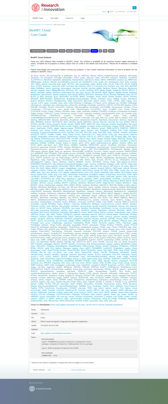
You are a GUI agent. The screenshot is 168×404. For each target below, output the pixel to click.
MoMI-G (119, 200)
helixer (87, 160)
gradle (103, 153)
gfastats (127, 149)
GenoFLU (34, 147)
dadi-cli (118, 118)
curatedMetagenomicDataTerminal (44, 118)
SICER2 (86, 261)
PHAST (85, 225)
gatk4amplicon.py (104, 143)
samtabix (55, 254)
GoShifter (96, 153)
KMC (65, 175)
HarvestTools (67, 160)
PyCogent (118, 235)
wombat (78, 301)
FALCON (79, 132)
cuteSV (77, 118)
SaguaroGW (86, 252)
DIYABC (42, 124)
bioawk (125, 92)
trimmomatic (36, 290)
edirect (128, 126)
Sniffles (134, 265)
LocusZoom (126, 179)
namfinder (75, 206)
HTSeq (106, 162)
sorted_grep (78, 269)
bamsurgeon (66, 88)
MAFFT (65, 183)
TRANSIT (73, 288)
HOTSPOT (96, 162)
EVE (120, 130)
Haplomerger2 (121, 158)
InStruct (60, 170)
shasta (134, 259)
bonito (98, 97)
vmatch (127, 297)
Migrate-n (118, 193)
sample (134, 252)
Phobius (110, 225)
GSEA (103, 156)
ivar (135, 170)
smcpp (126, 263)
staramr (96, 273)
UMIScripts (42, 292)
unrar (76, 292)
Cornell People (132, 11)
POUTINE (97, 231)
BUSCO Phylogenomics (56, 101)
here (32, 66)
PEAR (87, 223)
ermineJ (90, 130)
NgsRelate (102, 210)
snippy (33, 267)
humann (93, 164)
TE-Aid (48, 284)
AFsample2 (67, 78)
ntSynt (96, 212)
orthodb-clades (112, 214)
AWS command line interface (73, 86)
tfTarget (34, 286)
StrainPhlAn (43, 276)
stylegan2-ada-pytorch (128, 276)
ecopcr (98, 126)
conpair (74, 114)
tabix (135, 280)
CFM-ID (109, 105)
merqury (73, 189)
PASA (126, 219)
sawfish (90, 254)
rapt (73, 242)
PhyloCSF (35, 227)
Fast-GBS (102, 132)
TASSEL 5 (119, 282)
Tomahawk (97, 286)
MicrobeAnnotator (84, 193)
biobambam (35, 95)
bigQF (105, 92)
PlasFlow (64, 229)
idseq (126, 166)
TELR (72, 284)
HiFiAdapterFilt (37, 162)
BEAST (125, 90)
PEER (94, 223)
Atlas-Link (119, 84)
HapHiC (99, 158)
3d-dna (42, 76)
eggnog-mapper (67, 128)
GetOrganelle (116, 149)
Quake (64, 240)
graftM (117, 153)
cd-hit (104, 103)
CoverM (128, 114)
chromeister (94, 107)
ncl (37, 208)
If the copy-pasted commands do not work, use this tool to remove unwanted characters (86, 305)
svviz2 (55, 280)
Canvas (34, 103)
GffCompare (36, 151)
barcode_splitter (95, 88)
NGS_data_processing (40, 210)
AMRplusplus (36, 82)
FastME (51, 134)
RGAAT (40, 248)
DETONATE (57, 122)
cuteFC (71, 118)
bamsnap (56, 88)
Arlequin (133, 82)
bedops (49, 92)
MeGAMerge (132, 187)
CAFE (109, 101)
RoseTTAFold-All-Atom (57, 250)
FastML (58, 134)
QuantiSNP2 (83, 240)
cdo (117, 103)
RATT (89, 242)
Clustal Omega (130, 109)
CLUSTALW (35, 111)
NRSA (90, 212)
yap (115, 301)
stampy (82, 273)
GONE (88, 153)
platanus (72, 229)
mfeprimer (61, 193)
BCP (96, 90)
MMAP (116, 198)
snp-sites (41, 267)
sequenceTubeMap (64, 259)
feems (107, 137)
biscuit (106, 95)
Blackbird (121, 95)
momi (112, 200)
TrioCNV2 (60, 290)
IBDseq (86, 166)
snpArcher (50, 267)
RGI (52, 248)
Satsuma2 (82, 254)
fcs (95, 137)
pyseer (102, 238)
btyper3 (34, 101)
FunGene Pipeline (111, 141)
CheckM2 (42, 107)
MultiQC (67, 204)
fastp (65, 134)
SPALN (115, 269)
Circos (134, 107)
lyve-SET (98, 181)
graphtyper (35, 156)
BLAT (56, 97)
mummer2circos (107, 204)
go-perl (72, 153)
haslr (76, 160)
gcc (135, 143)
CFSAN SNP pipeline (122, 105)
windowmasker (37, 301)
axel (122, 86)
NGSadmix (55, 210)
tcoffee (41, 284)
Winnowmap (53, 301)
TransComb (49, 288)
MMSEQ (124, 198)
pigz (129, 227)
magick (118, 183)
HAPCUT (75, 158)
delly (32, 122)
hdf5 (81, 160)
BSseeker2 (132, 99)
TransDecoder (61, 288)
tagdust (42, 282)
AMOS (103, 80)
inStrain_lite (51, 170)
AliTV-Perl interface (109, 78)
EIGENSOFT (80, 128)
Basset (114, 88)
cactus (103, 101)
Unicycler (51, 292)
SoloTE (47, 269)
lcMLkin (77, 177)
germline (75, 149)
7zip (75, 76)
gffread (45, 151)
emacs (102, 128)
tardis (85, 282)
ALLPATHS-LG (37, 80)
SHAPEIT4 (116, 259)
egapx (56, 128)
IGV (37, 168)
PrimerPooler (68, 233)
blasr (128, 95)
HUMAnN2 (101, 164)
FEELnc (101, 137)
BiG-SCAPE (96, 92)
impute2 (93, 168)
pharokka (66, 225)
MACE (122, 181)
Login (83, 18)
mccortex (61, 187)
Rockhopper (35, 250)
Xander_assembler (90, 301)
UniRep (59, 292)
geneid (103, 145)
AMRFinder (132, 80)
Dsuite (33, 126)
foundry (40, 141)
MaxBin (34, 187)
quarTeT (92, 240)
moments (104, 200)
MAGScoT (127, 183)
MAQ (66, 185)
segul (83, 257)
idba (91, 166)
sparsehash (132, 269)
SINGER (47, 263)
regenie (109, 244)
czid (92, 118)
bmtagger (90, 97)
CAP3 (40, 103)
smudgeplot (60, 265)
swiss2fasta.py (115, 280)
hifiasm (47, 162)
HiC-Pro (108, 160)
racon (33, 242)
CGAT (134, 105)
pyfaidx (134, 235)
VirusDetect (88, 297)
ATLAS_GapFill (130, 84)
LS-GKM (58, 181)
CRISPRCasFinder (38, 116)
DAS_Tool (133, 118)
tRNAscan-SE (71, 290)
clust (120, 109)
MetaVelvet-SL (120, 191)
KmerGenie (83, 175)
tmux (89, 286)
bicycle (88, 92)
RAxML (101, 242)
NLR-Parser (44, 212)
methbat (34, 193)
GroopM (96, 156)
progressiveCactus (116, 233)
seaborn (56, 257)
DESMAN (39, 122)
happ (43, 160)
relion (33, 246)
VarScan (34, 294)
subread (34, 278)
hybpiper (110, 164)
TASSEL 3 (99, 282)
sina (41, 263)
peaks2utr (68, 223)
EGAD (49, 128)
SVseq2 (34, 280)
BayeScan (122, 88)
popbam (34, 231)
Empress (34, 130)
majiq (134, 183)
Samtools (64, 254)
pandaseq (133, 217)
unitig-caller (68, 292)
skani (82, 263)
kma (60, 175)
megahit (122, 187)
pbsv (130, 221)
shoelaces (41, 261)
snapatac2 (95, 265)
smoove (133, 263)
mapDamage (49, 185)
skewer (95, 263)
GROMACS (87, 156)
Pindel (33, 229)
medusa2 (114, 187)
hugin (86, 164)
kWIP (135, 175)
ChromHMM (105, 107)
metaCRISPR (36, 191)
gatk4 (93, 143)
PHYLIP (134, 225)
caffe (123, 101)
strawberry (53, 276)
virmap (71, 297)
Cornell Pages (121, 11)
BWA (70, 101)
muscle (118, 204)
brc (42, 24)
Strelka (61, 276)
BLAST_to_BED (37, 97)
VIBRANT (34, 297)
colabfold (94, 111)
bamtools (76, 88)
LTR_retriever (68, 181)
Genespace (132, 145)
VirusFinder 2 (99, 297)
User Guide (54, 18)
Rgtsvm (58, 248)
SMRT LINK (49, 265)
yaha (106, 301)
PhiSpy (103, 225)
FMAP (33, 141)
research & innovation (35, 24)
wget (66, 299)
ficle (129, 137)
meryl (80, 189)
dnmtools (56, 124)
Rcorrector (132, 242)
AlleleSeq (123, 78)
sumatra (42, 278)
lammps (44, 177)
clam (60, 109)
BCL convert (80, 90)
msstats (44, 204)
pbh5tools (86, 221)
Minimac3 (44, 196)
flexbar (100, 139)
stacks (54, 273)
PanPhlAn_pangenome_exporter (77, 219)
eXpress (70, 132)
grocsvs (78, 156)
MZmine (54, 206)
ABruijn (93, 76)
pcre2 (48, 223)
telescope (65, 284)
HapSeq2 (50, 160)
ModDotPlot (61, 200)
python (120, 238)
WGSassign (96, 299)
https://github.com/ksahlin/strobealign (68, 164)
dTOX (39, 126)
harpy (58, 160)
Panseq (95, 219)
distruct (134, 122)
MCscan (74, 187)
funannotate (97, 141)
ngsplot (94, 210)
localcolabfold (105, 179)
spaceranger (98, 269)
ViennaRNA (51, 297)
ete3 (96, 130)
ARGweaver (114, 82)
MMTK (33, 200)
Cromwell (78, 116)
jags (38, 172)
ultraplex (113, 290)
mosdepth (57, 202)
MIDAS (104, 193)
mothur (65, 202)
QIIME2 (50, 240)
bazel (48, 90)
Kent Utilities (126, 172)
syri (130, 280)
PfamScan (127, 223)
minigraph (35, 196)
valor (96, 292)
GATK (87, 143)
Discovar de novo (115, 122)
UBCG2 (96, 290)
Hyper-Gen (132, 164)
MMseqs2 (133, 198)
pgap (135, 223)
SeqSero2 (35, 259)
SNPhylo (77, 267)
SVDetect (124, 278)
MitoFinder (44, 198)
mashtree (86, 185)
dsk (130, 124)
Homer (87, 162)
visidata (109, 297)
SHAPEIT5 (126, 259)
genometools (131, 147)
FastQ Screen (74, 134)
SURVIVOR (83, 278)
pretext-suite (132, 231)
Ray (115, 242)
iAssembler (63, 166)
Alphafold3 (56, 80)
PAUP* (33, 221)
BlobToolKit (64, 97)
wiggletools (132, 299)
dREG (83, 124)
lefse (125, 177)
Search (104, 11)
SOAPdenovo (113, 267)
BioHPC (111, 11)
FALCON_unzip (90, 132)
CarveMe (53, 103)
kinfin (50, 175)
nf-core (115, 208)
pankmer (49, 219)
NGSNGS (85, 210)
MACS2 (43, 183)
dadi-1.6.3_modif (107, 118)
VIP (58, 297)
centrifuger (91, 105)
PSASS (74, 235)
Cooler (80, 114)
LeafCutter (110, 177)
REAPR (64, 244)
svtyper (48, 280)
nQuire (84, 212)
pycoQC (126, 235)
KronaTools (121, 175)
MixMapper (84, 198)
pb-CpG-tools (61, 221)
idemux (106, 166)
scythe (48, 257)
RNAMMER (97, 248)
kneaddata (93, 175)
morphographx (46, 202)
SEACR (64, 257)
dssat (134, 124)
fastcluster (133, 132)
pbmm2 (107, 221)
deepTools (103, 120)
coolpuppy (88, 114)
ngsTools (111, 210)
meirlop (41, 189)
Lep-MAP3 (35, 179)
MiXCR (75, 198)
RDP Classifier (36, 244)
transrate (82, 288)
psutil (86, 235)
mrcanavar (81, 202)
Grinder (71, 156)
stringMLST (69, 276)
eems (33, 128)
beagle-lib (117, 90)
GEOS (67, 149)
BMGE (82, 97)
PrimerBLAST (56, 233)
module (96, 200)
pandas (125, 217)
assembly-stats (55, 84)
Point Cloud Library (129, 229)
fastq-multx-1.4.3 (88, 134)
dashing (34, 120)
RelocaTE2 (40, 246)
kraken (101, 175)
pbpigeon (115, 221)
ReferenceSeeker (98, 244)
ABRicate (85, 76)
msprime (117, 202)
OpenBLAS (67, 214)
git (61, 151)
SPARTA (34, 271)
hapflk (92, 158)
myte (48, 206)
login (49, 370)
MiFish (110, 193)
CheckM (34, 107)
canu (135, 101)
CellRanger (132, 103)
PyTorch (127, 238)
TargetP (91, 282)
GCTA (33, 145)
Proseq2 (34, 235)
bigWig (118, 92)
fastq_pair (113, 134)
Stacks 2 (62, 273)
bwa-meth (88, 101)
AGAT (76, 78)
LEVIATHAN (46, 179)
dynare (62, 126)
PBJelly (95, 221)
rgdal (47, 248)
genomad (44, 147)
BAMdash (40, 88)
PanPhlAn (59, 219)
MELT (47, 189)
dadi (97, 118)
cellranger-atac (49, 105)
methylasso (51, 193)
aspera (44, 84)
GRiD (59, 156)
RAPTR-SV (81, 242)
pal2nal (86, 217)
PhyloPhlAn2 (74, 227)
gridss (64, 156)
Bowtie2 (118, 97)
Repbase (50, 246)
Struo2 (115, 276)
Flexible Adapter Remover (114, 139)
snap (78, 265)
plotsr (105, 229)
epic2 (83, 130)
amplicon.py (122, 80)
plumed (111, 229)
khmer (33, 175)
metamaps (47, 191)
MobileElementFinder (46, 200)
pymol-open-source (60, 238)
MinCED (133, 193)
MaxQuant (42, 187)
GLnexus (97, 151)
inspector (34, 170)
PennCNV (103, 223)
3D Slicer (34, 76)
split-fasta (71, 271)
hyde (117, 164)
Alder (97, 78)
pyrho (91, 238)
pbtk (135, 221)
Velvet (113, 294)
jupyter (97, 172)
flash (88, 139)
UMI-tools (128, 290)
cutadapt (63, 118)
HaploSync (35, 160)
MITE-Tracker (131, 196)
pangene (41, 219)
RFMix (33, 248)
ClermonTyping (82, 109)
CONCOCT (48, 114)
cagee (128, 101)
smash (120, 263)
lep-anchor (132, 177)
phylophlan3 (86, 227)
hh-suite (100, 160)
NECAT (42, 208)
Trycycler (81, 290)
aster (64, 84)
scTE (41, 257)
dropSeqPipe (122, 124)
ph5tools (44, 225)
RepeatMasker (61, 246)
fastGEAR (35, 134)
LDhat (102, 177)
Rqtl (105, 250)
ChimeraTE (60, 107)
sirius (68, 263)
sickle (94, 261)
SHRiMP (78, 261)
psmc (80, 235)
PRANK (114, 231)
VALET (90, 292)
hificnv (54, 162)
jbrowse (54, 172)
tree (95, 288)
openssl (94, 214)
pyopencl (72, 238)
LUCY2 (83, 181)
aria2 (122, 82)
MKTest (93, 198)
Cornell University (36, 8)
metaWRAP (132, 191)
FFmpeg (118, 137)
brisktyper (102, 99)
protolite (66, 235)
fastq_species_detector (127, 134)
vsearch (34, 299)
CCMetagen (87, 103)
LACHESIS (35, 177)
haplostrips (132, 158)
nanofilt (95, 206)
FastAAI (116, 132)
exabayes (133, 130)
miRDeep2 (85, 196)
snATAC (121, 265)
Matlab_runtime (124, 185)
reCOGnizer (80, 244)
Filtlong (37, 139)
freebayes (83, 141)
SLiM (101, 263)
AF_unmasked (46, 78)
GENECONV (94, 145)
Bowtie (111, 97)
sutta (92, 278)
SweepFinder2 (92, 280)
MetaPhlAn (81, 191)
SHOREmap (58, 261)
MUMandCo (86, 204)
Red (88, 244)
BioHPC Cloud (38, 18)
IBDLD (72, 166)
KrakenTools (111, 175)
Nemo (49, 208)
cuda (124, 116)
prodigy (93, 233)
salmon (96, 252)
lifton (63, 179)
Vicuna (42, 297)
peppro (111, 223)
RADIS (52, 242)
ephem (76, 130)
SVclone (115, 278)
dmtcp (48, 124)
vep (118, 294)
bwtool (96, 101)
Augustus (47, 86)
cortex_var (119, 114)
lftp (53, 179)
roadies (128, 248)
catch (60, 103)
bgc (77, 92)
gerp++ (84, 149)
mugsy (59, 204)
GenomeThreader (118, 147)
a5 (79, 76)
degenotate (132, 120)
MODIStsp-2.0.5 (84, 200)
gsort (109, 156)
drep (98, 124)
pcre (42, 223)
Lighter (80, 179)
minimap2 (63, 196)
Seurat (75, 259)
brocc (109, 99)
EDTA (134, 126)
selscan (112, 257)
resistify (105, 246)
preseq (122, 231)
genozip (52, 149)
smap (114, 263)
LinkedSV (88, 179)
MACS (128, 181)
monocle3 (34, 202)
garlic (81, 143)
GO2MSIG (80, 153)
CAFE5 (116, 101)
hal (57, 158)
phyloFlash (44, 227)
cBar (65, 103)
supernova (51, 278)
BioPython (90, 95)
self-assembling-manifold (97, 257)
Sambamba (113, 252)
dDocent (55, 120)
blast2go (48, 97)
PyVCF (134, 238)
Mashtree (95, 185)
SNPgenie (68, 267)
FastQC (34, 137)
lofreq (134, 179)
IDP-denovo (115, 166)
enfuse (47, 130)
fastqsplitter (42, 137)
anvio (95, 82)
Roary (134, 248)
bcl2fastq (90, 90)
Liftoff (58, 179)
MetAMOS (57, 191)
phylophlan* (63, 227)
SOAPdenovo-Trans (129, 267)
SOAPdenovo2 (37, 269)
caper (46, 103)
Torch (112, 286)
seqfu (119, 257)
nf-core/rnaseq (125, 208)
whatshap (122, 299)
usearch (82, 292)
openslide (86, 214)
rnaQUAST (107, 248)
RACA (134, 240)
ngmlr (134, 208)
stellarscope (124, 273)
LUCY (77, 181)
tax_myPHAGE (131, 282)
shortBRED (68, 261)
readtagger (48, 244)
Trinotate (51, 290)
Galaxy (58, 143)
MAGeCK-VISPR (94, 183)
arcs (106, 82)
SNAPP (104, 265)
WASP (51, 299)
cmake (50, 111)
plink (88, 229)
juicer (87, 172)
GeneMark (112, 145)
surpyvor (73, 278)
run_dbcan (57, 252)
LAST (65, 177)
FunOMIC (124, 141)
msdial (98, 202)
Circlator (127, 107)
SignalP (107, 261)
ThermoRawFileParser (68, 286)
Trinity (44, 290)
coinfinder (86, 111)
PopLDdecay (57, 231)
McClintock (52, 187)
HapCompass (64, 158)
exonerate (35, 132)
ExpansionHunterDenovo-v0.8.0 (53, 132)
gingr (57, 151)
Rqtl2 (110, 250)
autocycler (56, 86)
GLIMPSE (89, 151)
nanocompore (85, 206)
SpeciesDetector (47, 271)
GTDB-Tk (116, 156)
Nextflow (84, 208)
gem (55, 145)
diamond (72, 122)
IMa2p (47, 168)
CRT (99, 116)
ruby (49, 252)
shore (48, 261)
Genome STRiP (55, 147)
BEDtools (57, 92)
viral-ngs (64, 297)
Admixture (35, 78)
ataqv (93, 84)
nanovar (121, 206)
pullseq (93, 235)
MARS (72, 185)
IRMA (116, 170)
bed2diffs (41, 92)
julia (91, 172)
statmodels (113, 273)
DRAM (77, 124)
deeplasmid (85, 120)
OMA (53, 214)
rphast (99, 250)
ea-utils (69, 126)
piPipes (40, 229)
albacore (90, 78)
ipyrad (96, 170)
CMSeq (57, 111)
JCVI (60, 172)
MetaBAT (87, 189)
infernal (126, 168)
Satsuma (73, 254)
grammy (124, 153)
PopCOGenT (44, 231)
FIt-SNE (75, 139)
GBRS (130, 143)
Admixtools (132, 76)
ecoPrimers (106, 126)
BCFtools (70, 90)
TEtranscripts (109, 284)
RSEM (126, 250)
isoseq (122, 170)
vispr (115, 297)
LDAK (83, 177)
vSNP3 (41, 299)
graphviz (43, 156)
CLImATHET (96, 109)
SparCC (123, 269)
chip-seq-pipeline (81, 107)
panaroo (117, 217)
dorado (70, 124)
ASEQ (37, 84)
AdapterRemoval (111, 76)
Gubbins (133, 156)
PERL (118, 223)
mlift (99, 198)
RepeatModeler (75, 246)
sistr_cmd (75, 263)
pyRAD (85, 238)
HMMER (79, 162)
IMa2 (42, 168)
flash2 (93, 139)
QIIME (43, 240)
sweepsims (103, 280)
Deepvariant (113, 120)
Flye (135, 139)
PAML (101, 217)
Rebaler (72, 244)
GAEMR (51, 143)
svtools (41, 280)
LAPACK (52, 177)
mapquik (59, 185)
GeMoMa (83, 145)
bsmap (123, 99)
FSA (89, 141)
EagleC (76, 126)
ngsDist (64, 210)
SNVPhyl (94, 267)
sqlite (90, 271)
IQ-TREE (104, 170)
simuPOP (133, 261)
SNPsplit (85, 267)
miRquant (102, 196)
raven (95, 242)
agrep (82, 78)
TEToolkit (98, 284)
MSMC (110, 202)
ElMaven (94, 128)
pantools (103, 219)
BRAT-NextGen (46, 99)
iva (131, 170)
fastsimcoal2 (53, 137)
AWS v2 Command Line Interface (101, 86)
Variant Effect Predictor (127, 292)
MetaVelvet (108, 191)
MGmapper (71, 193)
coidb (78, 111)
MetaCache (121, 189)
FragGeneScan (50, 141)
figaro (134, 137)
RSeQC (134, 250)
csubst (116, 116)
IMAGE (55, 168)
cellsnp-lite (73, 105)
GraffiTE (110, 153)
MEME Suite (56, 189)
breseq (93, 99)
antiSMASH (87, 82)
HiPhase (62, 162)
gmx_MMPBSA (37, 153)
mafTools (73, 183)
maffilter (57, 183)
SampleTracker (37, 254)
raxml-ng (109, 242)
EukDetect (104, 130)
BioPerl (82, 95)
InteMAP (77, 170)
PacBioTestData (60, 217)
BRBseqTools (59, 99)
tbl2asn (34, 284)
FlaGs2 (82, 139)
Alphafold (47, 80)
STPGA (34, 276)
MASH (78, 185)
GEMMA (74, 145)
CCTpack (97, 103)
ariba (127, 82)
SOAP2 (103, 267)
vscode (134, 297)
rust (65, 252)
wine (45, 301)
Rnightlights (118, 248)
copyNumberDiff (107, 114)
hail (53, 158)
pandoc (34, 219)
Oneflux (59, 214)
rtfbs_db (42, 252)
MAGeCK (82, 183)
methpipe (42, 193)
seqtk (42, 259)
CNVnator (65, 111)
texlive (118, 284)
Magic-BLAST (108, 183)
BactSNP (133, 86)
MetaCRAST (132, 189)
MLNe (105, 198)
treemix (108, 288)
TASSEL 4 (109, 282)
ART (32, 84)
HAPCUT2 (84, 158)
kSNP (129, 175)
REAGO (56, 244)
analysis (45, 82)
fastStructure (72, 137)
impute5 (101, 168)
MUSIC (125, 204)
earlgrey (83, 126)
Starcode (103, 273)
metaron (98, 191)
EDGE (121, 126)
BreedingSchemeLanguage (78, 99)
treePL (115, 288)
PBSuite (123, 221)
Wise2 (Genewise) (67, 301)
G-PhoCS (133, 141)
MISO (110, 196)
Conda (56, 114)
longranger (43, 181)
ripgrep (75, 248)
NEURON (66, 208)
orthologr (133, 214)
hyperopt (34, 166)
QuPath (125, 240)
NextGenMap (94, 208)
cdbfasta (111, 103)
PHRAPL (119, 225)
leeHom (119, 177)
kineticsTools (42, 175)
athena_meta (102, 84)
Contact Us (69, 18)
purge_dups (102, 235)
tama (53, 282)
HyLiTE (124, 164)
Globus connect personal (113, 151)
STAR (88, 273)
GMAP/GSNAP (131, 151)
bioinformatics (48, 24)
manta (40, 185)
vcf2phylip (75, 294)
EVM (125, 130)
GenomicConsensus (39, 149)
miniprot (71, 196)
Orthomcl (34, 217)
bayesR (34, 90)
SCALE (98, 254)
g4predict (34, 143)
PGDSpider (35, 225)
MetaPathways (69, 191)
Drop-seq (104, 124)
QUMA (117, 240)
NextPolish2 (106, 208)
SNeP (127, 265)
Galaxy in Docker (70, 143)
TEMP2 (79, 284)
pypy (79, 238)
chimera (51, 107)
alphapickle (66, 80)
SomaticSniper (57, 269)
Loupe (51, 181)
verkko (123, 294)
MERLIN (65, 189)
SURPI (66, 278)
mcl (68, 187)
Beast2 (33, 92)
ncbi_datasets (131, 206)
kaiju (111, 172)
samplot (47, 254)
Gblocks (122, 143)
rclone (124, 242)
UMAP (120, 290)
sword (125, 280)
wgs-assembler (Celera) (80, 299)
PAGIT (71, 217)
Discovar (103, 122)
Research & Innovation (58, 8)
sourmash (88, 269)
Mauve (134, 185)
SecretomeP (74, 257)
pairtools (78, 217)
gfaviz (134, 149)
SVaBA (108, 278)
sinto (63, 263)
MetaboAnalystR (108, 189)
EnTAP (54, 130)
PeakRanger (57, 223)
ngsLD (76, 210)
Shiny (33, 261)
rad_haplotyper (42, 242)
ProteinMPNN (44, 235)
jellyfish (66, 172)
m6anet (106, 181)
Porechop (68, 231)
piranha (52, 229)
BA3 (126, 86)
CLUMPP (112, 109)
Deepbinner (74, 120)
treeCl (101, 288)
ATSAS (39, 86)
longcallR (34, 181)
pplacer (106, 231)
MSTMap (52, 204)
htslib (113, 162)
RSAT (115, 250)
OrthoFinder (124, 214)
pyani (110, 235)
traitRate (119, 286)
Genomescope (103, 147)
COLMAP (103, 111)
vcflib (92, 294)
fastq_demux (102, 134)
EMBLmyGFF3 (113, 128)
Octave (42, 214)
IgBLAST (133, 166)
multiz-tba (75, 204)
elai (88, 128)
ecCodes (90, 126)
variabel (114, 292)
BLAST (134, 95)
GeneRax (122, 145)
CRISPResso (55, 116)
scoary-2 (34, 257)
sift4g (100, 261)
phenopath (94, 225)
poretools (77, 231)
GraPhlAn (133, 153)
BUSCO (41, 101)
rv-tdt (71, 252)
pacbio (50, 217)
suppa (59, 278)
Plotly (99, 229)
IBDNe (78, 166)
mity (69, 198)
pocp (118, 229)
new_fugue (75, 208)
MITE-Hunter (119, 196)
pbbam (78, 221)
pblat (101, 221)
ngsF (71, 210)
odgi (47, 214)
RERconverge (88, 246)
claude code (69, 109)
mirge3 (94, 196)
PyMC (48, 238)
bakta (33, 88)
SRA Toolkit (124, 271)
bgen (82, 92)
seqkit (125, 257)
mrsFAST (91, 202)
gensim (60, 149)
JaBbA (33, 172)
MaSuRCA (104, 185)
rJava (81, 248)
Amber (97, 80)
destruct (48, 122)
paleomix (94, 217)
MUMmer (96, 204)
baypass (41, 90)
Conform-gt (65, 114)
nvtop (128, 212)
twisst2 (89, 290)
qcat (37, 240)
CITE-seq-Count (49, 109)
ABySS (100, 76)
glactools (67, 151)
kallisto (117, 172)
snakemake (70, 265)
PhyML (102, 227)
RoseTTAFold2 (73, 250)
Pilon (135, 227)
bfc (73, 92)
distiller (127, 122)
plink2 (93, 229)
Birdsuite (98, 95)
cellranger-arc (36, 105)
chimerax (69, 107)
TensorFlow (88, 284)
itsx (127, 170)
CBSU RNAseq (75, 103)
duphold (46, 126)
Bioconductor (46, 95)
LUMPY (90, 181)
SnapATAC (85, 265)
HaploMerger (109, 158)
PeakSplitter (78, 223)
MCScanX (83, 187)
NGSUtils (121, 210)
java (48, 172)
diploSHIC (87, 122)
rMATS (88, 248)
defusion (123, 120)
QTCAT (58, 240)
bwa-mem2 (77, 101)
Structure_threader (103, 276)
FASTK (43, 134)
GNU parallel (63, 153)
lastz (70, 177)
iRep (111, 170)
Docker (64, 124)
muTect (42, 206)
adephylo (123, 76)
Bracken (133, 97)
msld (104, 202)
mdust (90, 187)
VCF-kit (42, 294)
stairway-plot (72, 273)
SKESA (88, 263)
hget (93, 160)
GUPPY (39, 158)
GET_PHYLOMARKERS (99, 149)
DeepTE (94, 120)
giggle (51, 151)
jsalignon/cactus (76, 172)
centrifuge (82, 105)
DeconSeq (64, 120)
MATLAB (113, 185)
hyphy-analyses (51, 166)
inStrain (42, 170)
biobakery (133, 92)
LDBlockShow (93, 177)
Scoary (134, 254)
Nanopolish (112, 206)
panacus (108, 217)
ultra (107, 290)
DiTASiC (34, 124)
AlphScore (89, 80)
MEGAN (34, 189)
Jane (43, 172)
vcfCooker (85, 294)
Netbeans (57, 208)
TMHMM (82, 286)
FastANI (124, 132)
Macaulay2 (114, 181)
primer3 (46, 233)
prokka (134, 233)
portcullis (87, 231)
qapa (33, 240)
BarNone (106, 88)
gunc (33, 158)
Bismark (113, 95)
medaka (97, 187)
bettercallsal (66, 92)
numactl (110, 212)
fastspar (63, 137)
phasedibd (76, 225)
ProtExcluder (56, 235)
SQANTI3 (82, 271)
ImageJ (62, 168)
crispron (67, 116)
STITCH (133, 273)
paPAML (111, 219)
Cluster (44, 111)
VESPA (131, 294)
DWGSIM (54, 126)
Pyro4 (96, 238)
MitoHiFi (63, 198)
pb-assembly (49, 221)
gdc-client (48, 145)
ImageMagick (71, 168)
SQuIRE (113, 271)
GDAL (39, 145)
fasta (109, 132)
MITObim (34, 198)
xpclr (101, 301)
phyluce (95, 227)
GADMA (43, 143)
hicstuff (134, 160)
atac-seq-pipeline (83, 84)
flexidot (129, 139)
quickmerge (109, 240)
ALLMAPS (132, 78)
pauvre (40, 221)
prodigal (85, 233)
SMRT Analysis (37, 265)
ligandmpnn (71, 179)
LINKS (95, 179)
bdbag (102, 90)
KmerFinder (73, 175)
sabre (77, 252)
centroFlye (101, 105)
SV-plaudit (99, 278)
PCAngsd (34, 223)
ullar (102, 290)
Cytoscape (85, 118)
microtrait (96, 193)
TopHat (105, 286)
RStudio (34, 252)
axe (117, 86)
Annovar (74, 82)
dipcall (79, 122)
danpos (125, 118)
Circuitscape (36, 109)
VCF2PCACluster (63, 294)
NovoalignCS (74, 212)
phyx (109, 227)
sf (80, 259)
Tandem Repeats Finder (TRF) (68, 282)
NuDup (103, 212)
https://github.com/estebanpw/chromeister (56, 333)
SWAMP (62, 280)
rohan (44, 250)
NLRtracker (54, 212)
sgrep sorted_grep (94, 259)
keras (134, 172)
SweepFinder (79, 280)
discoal (96, 122)
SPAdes (108, 269)
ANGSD (53, 82)
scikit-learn (125, 254)
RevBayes (114, 246)
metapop (90, 191)
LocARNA (116, 179)
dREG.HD (91, 124)
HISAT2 (71, 162)
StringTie (78, 276)
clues (105, 109)
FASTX (90, 137)
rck (119, 242)
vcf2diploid (50, 294)
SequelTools (50, 259)
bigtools (111, 92)
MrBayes (72, 202)
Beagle (109, 90)
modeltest (72, 200)
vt (46, 299)
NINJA (128, 210)
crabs (134, 114)
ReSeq (98, 246)
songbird (68, 269)
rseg (121, 250)
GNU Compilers (50, 153)
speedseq (60, 271)
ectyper (115, 126)
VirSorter (78, 297)
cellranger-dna (62, 105)
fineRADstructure (48, 139)
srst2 (135, 271)
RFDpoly (133, 246)
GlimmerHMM (77, 151)
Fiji (32, 139)
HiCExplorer (125, 160)
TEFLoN (55, 284)
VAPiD (106, 292)
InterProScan (87, 170)
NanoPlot (103, 206)
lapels (59, 177)
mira (78, 196)
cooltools (96, 114)
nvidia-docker (119, 212)
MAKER (34, 185)
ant (80, 82)
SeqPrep (133, 257)
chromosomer (116, 107)
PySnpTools (111, 238)
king (55, 175)
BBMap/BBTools (58, 90)
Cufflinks (133, 116)
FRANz (74, 141)
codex (72, 111)
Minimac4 (53, 196)
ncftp (33, 208)
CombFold (112, 111)
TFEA (125, 284)
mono (134, 200)
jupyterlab (104, 172)
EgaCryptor (41, 128)
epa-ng (69, 130)
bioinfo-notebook (60, 95)
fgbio (125, 137)
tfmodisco (133, 284)
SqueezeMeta (101, 271)
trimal (134, 288)
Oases (134, 212)
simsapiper (123, 261)
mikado (126, 193)
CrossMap (90, 116)
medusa (105, 187)
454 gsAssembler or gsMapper (59, 76)
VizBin (120, 297)
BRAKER (34, 99)
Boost (104, 97)
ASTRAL (70, 84)
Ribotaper (67, 248)
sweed (69, 280)
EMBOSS (124, 128)
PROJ (127, 233)
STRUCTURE (89, 276)
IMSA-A (108, 168)
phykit (126, 225)
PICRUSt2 (122, 227)
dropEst (113, 124)
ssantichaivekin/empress (40, 273)
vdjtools (106, 294)
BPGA (126, 97)
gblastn (115, 143)
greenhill (51, 156)
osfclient (42, 217)
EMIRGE (133, 128)
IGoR (33, 168)
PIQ (46, 229)
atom (33, 86)
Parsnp (119, 219)
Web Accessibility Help (78, 370)
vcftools (99, 294)
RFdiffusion (124, 246)
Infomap (133, 168)
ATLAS (111, 84)
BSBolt (116, 99)
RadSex (60, 242)
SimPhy (114, 261)
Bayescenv (132, 88)
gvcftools (46, 158)
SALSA (104, 252)
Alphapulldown (78, 80)
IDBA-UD (98, 166)
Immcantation (83, 168)
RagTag (68, 242)
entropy (62, 130)
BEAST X (133, 90)
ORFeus (101, 214)
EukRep (113, 130)
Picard (114, 227)
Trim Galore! (125, 288)
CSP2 (107, 116)
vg (136, 294)
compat (40, 114)
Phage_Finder (55, 225)
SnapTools (112, 265)
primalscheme (36, 233)
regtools (116, 244)
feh (112, 137)
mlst (110, 198)
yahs (111, 301)
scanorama (106, 254)
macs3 (50, 183)
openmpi (77, 214)
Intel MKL (69, 170)
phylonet (53, 227)
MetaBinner (96, 189)
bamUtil (84, 88)
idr (122, 166)
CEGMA (123, 103)
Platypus (80, 229)
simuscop (34, 263)
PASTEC (133, 219)
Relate (134, 244)
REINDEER (126, 244)
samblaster (124, 252)
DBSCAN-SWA (44, 120)
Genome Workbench (72, 147)
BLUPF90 (74, 97)
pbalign (71, 221)
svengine (133, 278)
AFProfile (57, 78)
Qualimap (72, 240)
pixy (57, 229)
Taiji (48, 282)
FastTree (82, 137)
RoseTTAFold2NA (88, 250)
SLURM (108, 263)
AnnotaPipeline (64, 82)
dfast (65, 122)
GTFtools (125, 156)
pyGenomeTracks (38, 238)
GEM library (64, 145)
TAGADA (34, 282)
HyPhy (41, 166)
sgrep (84, 259)
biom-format (72, 95)
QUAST (100, 240)
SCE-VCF (116, 254)
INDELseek (117, 168)
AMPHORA (111, 80)
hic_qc (115, 160)
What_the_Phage (110, 299)
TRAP (89, 288)
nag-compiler (64, 206)
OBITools (34, 214)
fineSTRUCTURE (63, 139)
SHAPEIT (107, 259)
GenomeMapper (89, 147)
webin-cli (59, 299)
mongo (127, 200)
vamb (101, 292)
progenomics (102, 233)
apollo (101, 82)
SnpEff (59, 267)
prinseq (78, 233)
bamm (48, 88)
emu (41, 130)
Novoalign (64, 212)
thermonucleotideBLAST (48, 286)
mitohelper (54, 198)
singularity (56, 263)
